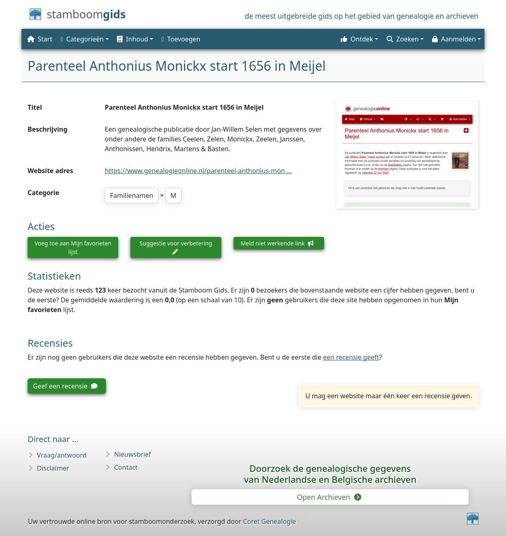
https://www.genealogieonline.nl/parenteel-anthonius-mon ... (198, 170)
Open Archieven (328, 497)
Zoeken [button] (403, 39)
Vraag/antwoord (61, 455)
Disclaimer (53, 468)
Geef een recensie (65, 386)
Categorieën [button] (82, 39)
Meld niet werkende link (277, 243)
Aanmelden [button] (454, 39)
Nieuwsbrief (132, 454)
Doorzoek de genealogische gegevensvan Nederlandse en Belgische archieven (330, 473)
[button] (134, 39)
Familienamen (131, 195)
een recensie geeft (351, 357)
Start (39, 39)
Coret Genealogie (269, 521)
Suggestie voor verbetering (176, 247)
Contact (126, 467)
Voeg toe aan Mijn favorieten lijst (73, 247)
